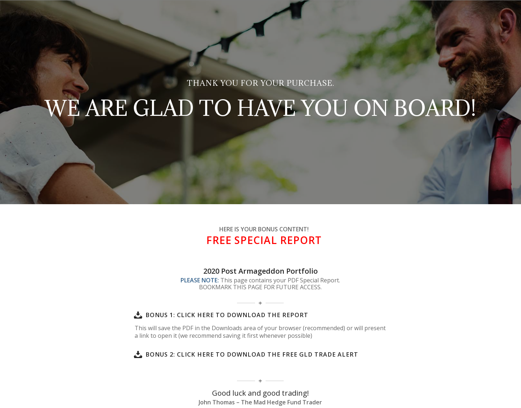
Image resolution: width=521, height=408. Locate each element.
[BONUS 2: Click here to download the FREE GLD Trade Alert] (138, 354)
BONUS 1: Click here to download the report (226, 315)
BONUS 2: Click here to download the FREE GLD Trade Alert (251, 354)
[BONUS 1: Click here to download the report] (138, 315)
